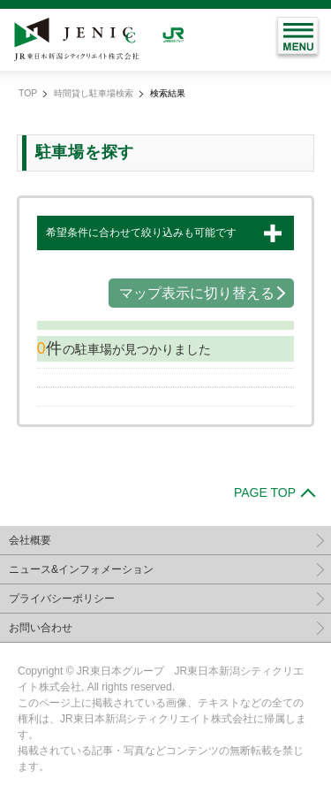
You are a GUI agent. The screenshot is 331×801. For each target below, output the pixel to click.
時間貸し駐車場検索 (93, 93)
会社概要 (30, 540)
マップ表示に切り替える (197, 293)
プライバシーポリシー (62, 598)
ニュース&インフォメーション (81, 569)
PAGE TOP (265, 492)
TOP (28, 93)
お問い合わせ (40, 628)
